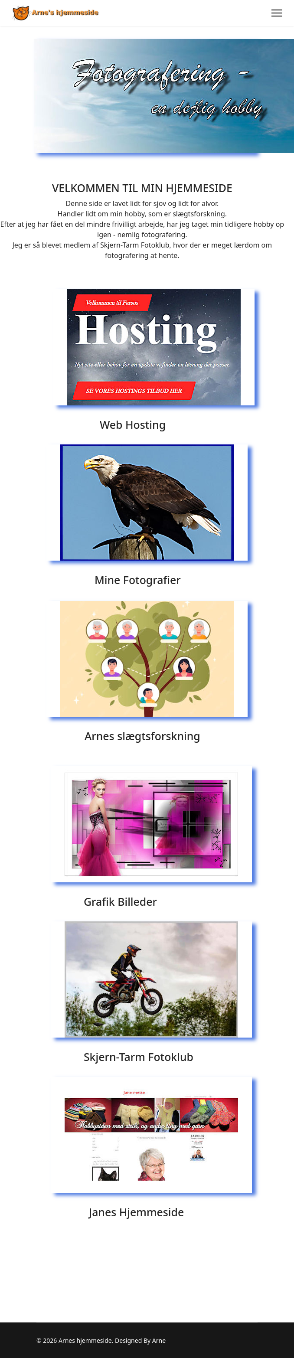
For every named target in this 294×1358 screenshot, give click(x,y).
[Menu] (276, 13)
